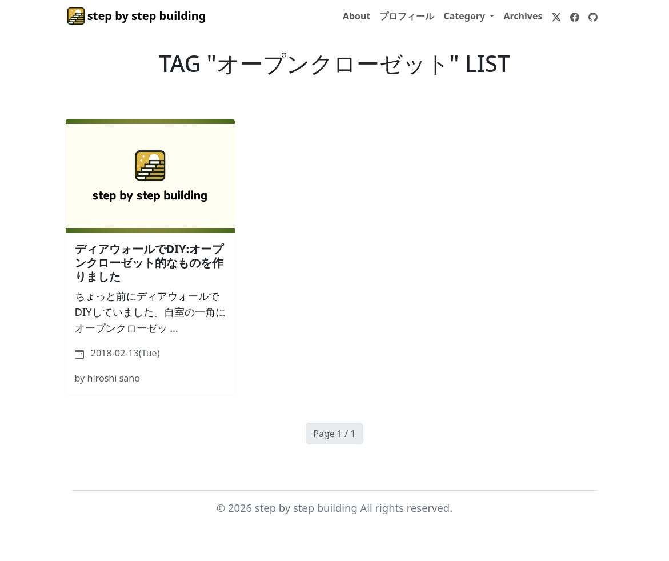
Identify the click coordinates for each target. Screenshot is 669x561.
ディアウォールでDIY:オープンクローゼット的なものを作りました (149, 262)
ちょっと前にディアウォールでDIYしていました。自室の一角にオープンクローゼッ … (150, 311)
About (357, 16)
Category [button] (465, 16)
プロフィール (406, 16)
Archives (522, 16)
